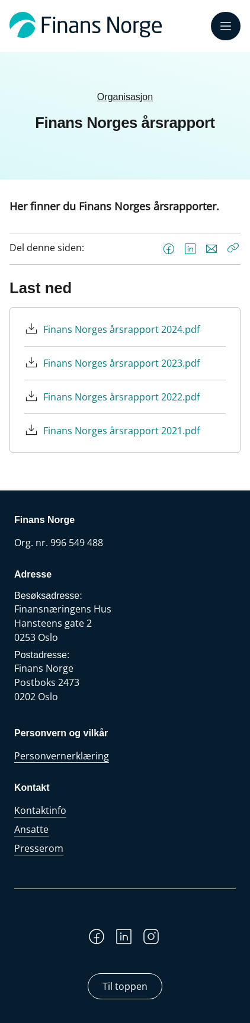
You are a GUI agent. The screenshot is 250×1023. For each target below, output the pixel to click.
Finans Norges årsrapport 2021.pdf (121, 430)
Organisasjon (125, 97)
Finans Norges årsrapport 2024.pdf (121, 329)
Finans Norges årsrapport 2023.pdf (121, 363)
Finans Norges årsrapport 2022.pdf (121, 396)
